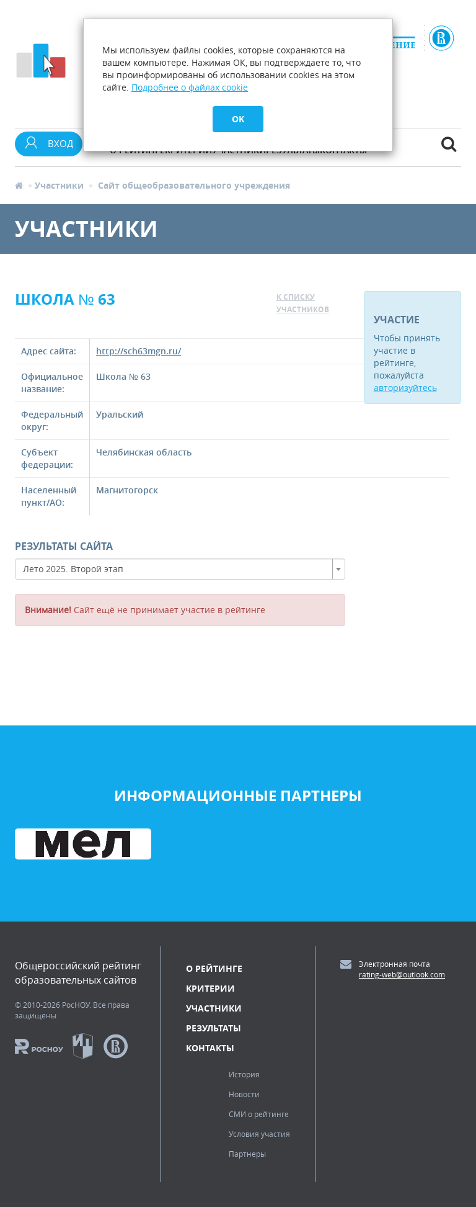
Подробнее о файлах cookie (189, 87)
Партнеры (247, 1154)
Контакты (210, 1048)
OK (238, 119)
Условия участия (259, 1134)
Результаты (213, 1028)
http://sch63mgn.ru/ (138, 351)
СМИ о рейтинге (259, 1114)
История (244, 1074)
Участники (59, 185)
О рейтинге (214, 968)
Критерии (210, 988)
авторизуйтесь (405, 387)
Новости (244, 1094)
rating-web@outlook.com (402, 974)
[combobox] (180, 569)
